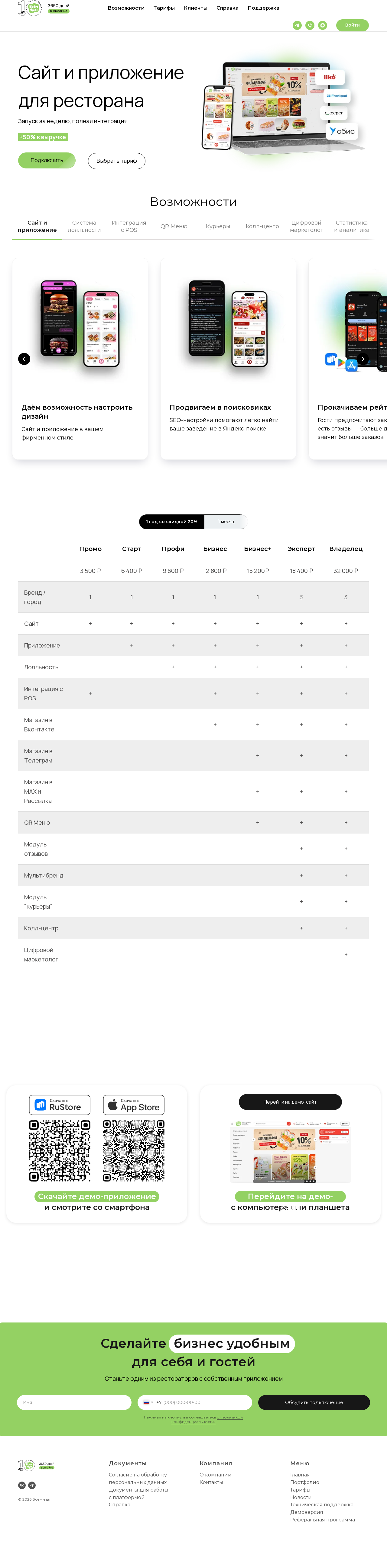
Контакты (211, 1482)
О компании (216, 1475)
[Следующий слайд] (363, 359)
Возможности (126, 8)
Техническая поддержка (321, 1505)
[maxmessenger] (322, 25)
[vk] (22, 1485)
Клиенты (195, 8)
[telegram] (297, 25)
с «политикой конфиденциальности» (207, 1419)
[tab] (37, 229)
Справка (227, 8)
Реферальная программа (322, 1520)
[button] (47, 160)
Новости (301, 1497)
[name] (74, 1402)
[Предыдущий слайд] (24, 359)
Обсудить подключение (314, 1402)
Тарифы (164, 8)
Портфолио (304, 1482)
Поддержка (263, 8)
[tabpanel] (193, 372)
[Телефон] (309, 25)
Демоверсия (306, 1512)
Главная (300, 1475)
